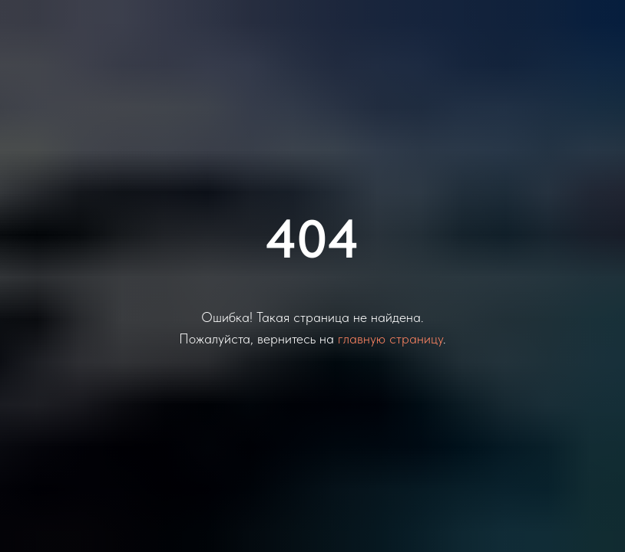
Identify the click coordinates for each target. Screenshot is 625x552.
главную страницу (390, 338)
